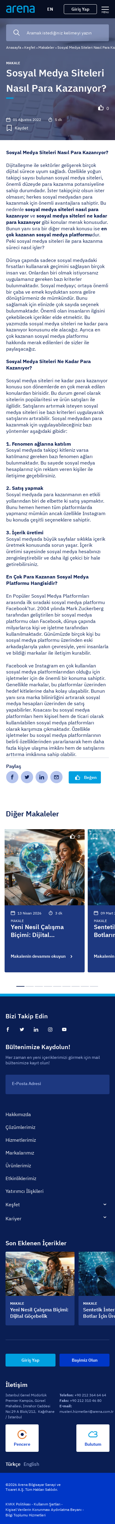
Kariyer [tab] (13, 1218)
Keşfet (29, 47)
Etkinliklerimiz (21, 1178)
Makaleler (46, 47)
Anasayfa (13, 47)
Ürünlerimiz (18, 1165)
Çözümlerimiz (20, 1127)
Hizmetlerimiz (21, 1140)
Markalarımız (20, 1153)
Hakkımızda (18, 1114)
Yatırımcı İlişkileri (25, 1191)
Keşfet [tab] (13, 1204)
